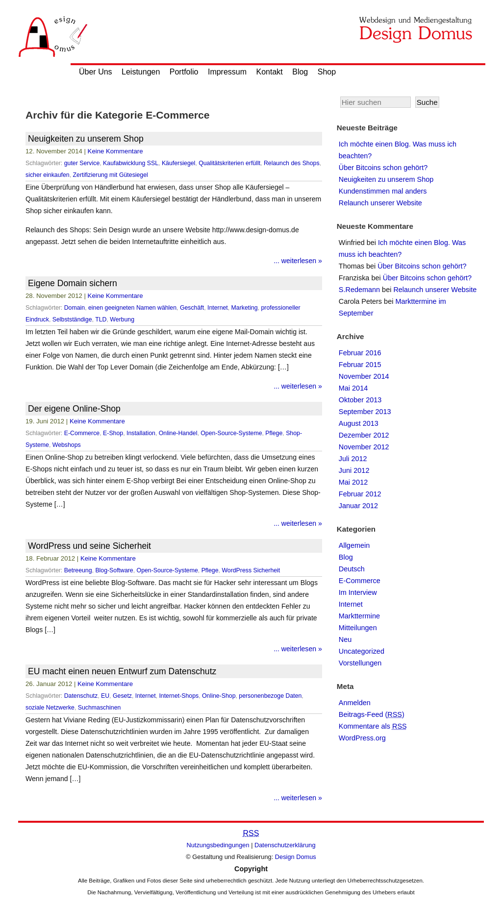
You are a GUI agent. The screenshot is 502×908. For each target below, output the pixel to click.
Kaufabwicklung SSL (130, 163)
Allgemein (354, 545)
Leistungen (141, 72)
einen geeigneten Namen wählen (132, 307)
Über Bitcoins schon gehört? (383, 168)
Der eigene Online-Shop (74, 409)
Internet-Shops (179, 695)
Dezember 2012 (364, 435)
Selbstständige (72, 319)
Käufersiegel (178, 163)
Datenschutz (81, 695)
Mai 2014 (353, 388)
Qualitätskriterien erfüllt (229, 163)
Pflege (273, 433)
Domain (74, 307)
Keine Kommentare (115, 151)
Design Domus (295, 856)
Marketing (244, 307)
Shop (327, 72)
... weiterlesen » (298, 261)
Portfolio (184, 72)
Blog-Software (114, 570)
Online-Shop (218, 695)
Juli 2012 (353, 459)
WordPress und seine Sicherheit (89, 546)
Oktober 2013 (360, 400)
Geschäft (192, 307)
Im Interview (358, 592)
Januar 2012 (358, 506)
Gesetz (122, 695)
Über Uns (95, 72)
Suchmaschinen (99, 707)
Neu (345, 639)
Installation (140, 433)
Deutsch (352, 569)
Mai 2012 (353, 482)
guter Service (82, 163)
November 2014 (364, 376)
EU (105, 695)
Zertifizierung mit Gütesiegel (110, 175)
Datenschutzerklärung (284, 845)
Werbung (122, 319)
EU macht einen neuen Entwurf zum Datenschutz (122, 671)
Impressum (227, 72)
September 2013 (365, 412)
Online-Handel (178, 433)
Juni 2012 (354, 470)
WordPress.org (362, 738)
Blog (300, 72)
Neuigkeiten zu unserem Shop (86, 139)
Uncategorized (361, 651)
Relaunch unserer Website (380, 203)
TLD (100, 319)
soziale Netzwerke (50, 707)
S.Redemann (359, 290)
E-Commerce (82, 433)
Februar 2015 (360, 364)
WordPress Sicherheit (251, 570)
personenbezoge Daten (270, 695)
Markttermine (359, 616)
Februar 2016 (360, 353)
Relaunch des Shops (292, 163)
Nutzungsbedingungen (218, 845)
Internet (217, 307)
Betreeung (78, 570)
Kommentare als (373, 726)
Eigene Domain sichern (72, 283)
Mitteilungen (358, 628)
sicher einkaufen (47, 175)
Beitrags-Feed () (371, 714)
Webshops (66, 445)
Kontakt (269, 72)
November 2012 (364, 447)
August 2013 (358, 423)
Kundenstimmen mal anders (383, 191)
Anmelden (355, 703)
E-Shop (113, 433)
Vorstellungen (360, 663)
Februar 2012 (360, 494)
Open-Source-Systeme (231, 433)
